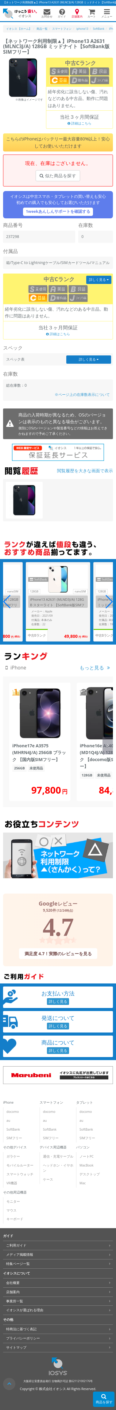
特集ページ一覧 (18, 1264)
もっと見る (91, 667)
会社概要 (13, 1283)
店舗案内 (13, 1292)
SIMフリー (14, 1138)
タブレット (84, 1102)
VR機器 (11, 1183)
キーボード (14, 1219)
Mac (82, 1183)
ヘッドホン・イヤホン (58, 1168)
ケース (48, 1179)
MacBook (86, 1165)
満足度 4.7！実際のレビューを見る (58, 953)
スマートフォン (51, 1102)
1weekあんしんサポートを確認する (58, 211)
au (8, 1120)
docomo (12, 1111)
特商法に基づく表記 (21, 1329)
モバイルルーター (19, 1165)
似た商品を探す (58, 175)
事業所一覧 (14, 1301)
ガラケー (13, 1156)
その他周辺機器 (15, 1192)
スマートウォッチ (19, 1174)
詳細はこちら (79, 123)
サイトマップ (16, 1347)
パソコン (83, 1147)
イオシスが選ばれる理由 (24, 1310)
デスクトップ (89, 1174)
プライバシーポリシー (23, 1338)
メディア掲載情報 (19, 1254)
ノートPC (86, 1156)
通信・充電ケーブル (58, 1156)
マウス (11, 1210)
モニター (13, 1201)
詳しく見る (99, 280)
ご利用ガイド (16, 1245)
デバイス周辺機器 (53, 1147)
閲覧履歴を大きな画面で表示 (85, 470)
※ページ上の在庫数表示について (82, 394)
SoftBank (13, 1129)
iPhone (8, 1102)
